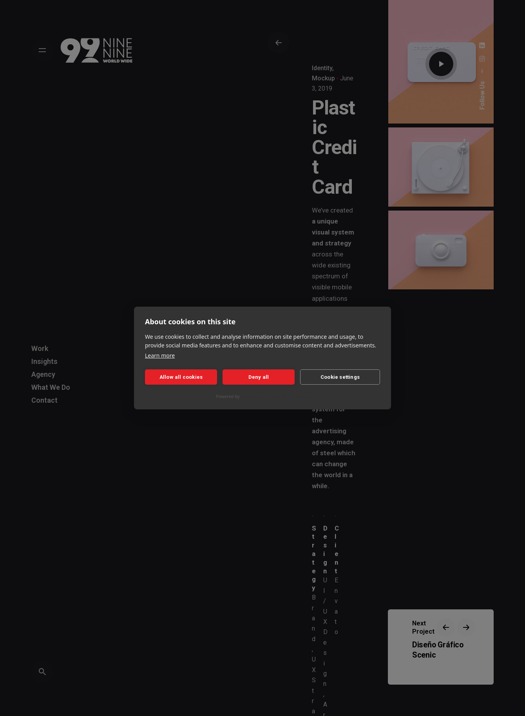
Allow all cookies (181, 377)
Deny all (258, 377)
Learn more (160, 355)
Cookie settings (340, 377)
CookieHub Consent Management (275, 396)
